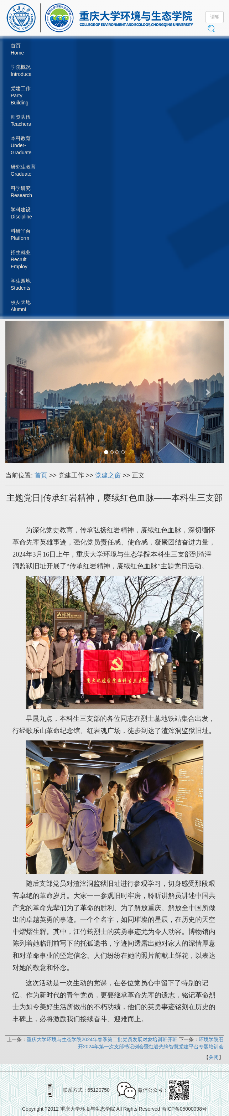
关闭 (214, 1057)
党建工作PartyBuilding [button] (21, 95)
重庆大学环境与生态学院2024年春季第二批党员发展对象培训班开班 (102, 1039)
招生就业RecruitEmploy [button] (21, 259)
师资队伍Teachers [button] (21, 120)
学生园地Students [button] (21, 284)
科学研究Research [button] (21, 191)
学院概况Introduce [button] (21, 70)
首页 (41, 475)
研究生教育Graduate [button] (23, 170)
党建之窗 (108, 475)
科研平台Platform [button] (21, 234)
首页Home (17, 49)
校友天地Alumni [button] (21, 305)
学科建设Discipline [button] (21, 213)
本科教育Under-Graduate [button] (21, 145)
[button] (21, 392)
